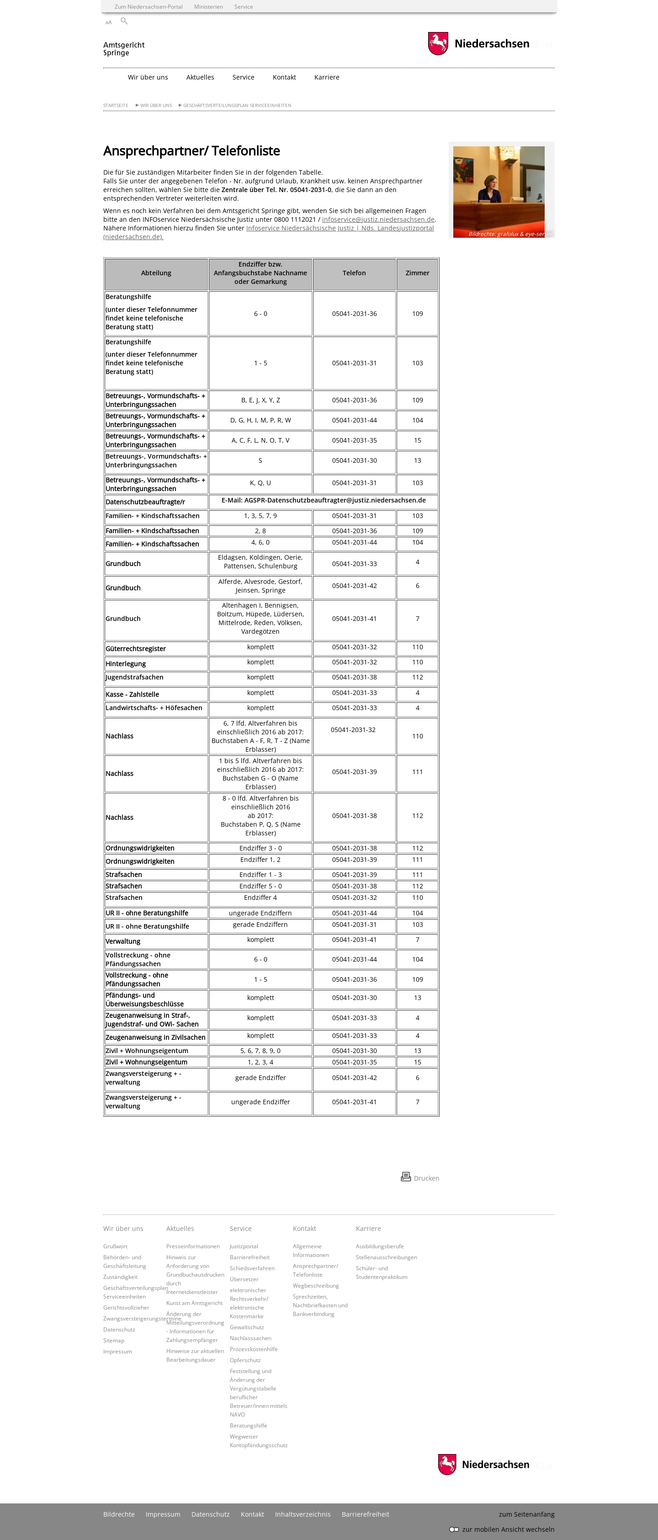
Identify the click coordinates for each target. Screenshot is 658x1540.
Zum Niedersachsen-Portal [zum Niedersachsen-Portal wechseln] (149, 6)
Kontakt (304, 1228)
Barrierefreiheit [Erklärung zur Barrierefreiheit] (365, 1514)
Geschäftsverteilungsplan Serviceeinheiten (237, 105)
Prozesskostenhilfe (254, 1349)
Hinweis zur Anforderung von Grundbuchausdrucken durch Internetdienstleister (195, 1274)
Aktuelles (180, 1228)
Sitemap (113, 1340)
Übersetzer (244, 1279)
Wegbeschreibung (316, 1285)
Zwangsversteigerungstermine (142, 1318)
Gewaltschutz (247, 1327)
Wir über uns (156, 105)
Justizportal (244, 1246)
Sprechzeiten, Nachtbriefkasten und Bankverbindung (320, 1305)
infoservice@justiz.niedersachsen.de (378, 219)
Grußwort (115, 1246)
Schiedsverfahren (252, 1268)
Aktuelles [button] (200, 77)
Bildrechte (119, 1514)
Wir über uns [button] (148, 77)
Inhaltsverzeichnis (303, 1514)
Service (241, 1228)
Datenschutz (119, 1329)
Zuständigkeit (120, 1276)
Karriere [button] (327, 77)
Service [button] (244, 77)
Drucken (427, 1178)
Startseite (115, 105)
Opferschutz (245, 1360)
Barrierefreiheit (250, 1257)
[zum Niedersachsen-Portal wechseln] (478, 54)
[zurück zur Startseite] (124, 45)
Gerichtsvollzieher (126, 1307)
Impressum (117, 1351)
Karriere (368, 1228)
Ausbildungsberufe (380, 1246)
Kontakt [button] (284, 77)
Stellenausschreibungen (386, 1257)
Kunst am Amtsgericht (194, 1302)
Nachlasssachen (250, 1338)
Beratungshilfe (248, 1425)
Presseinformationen (193, 1246)
